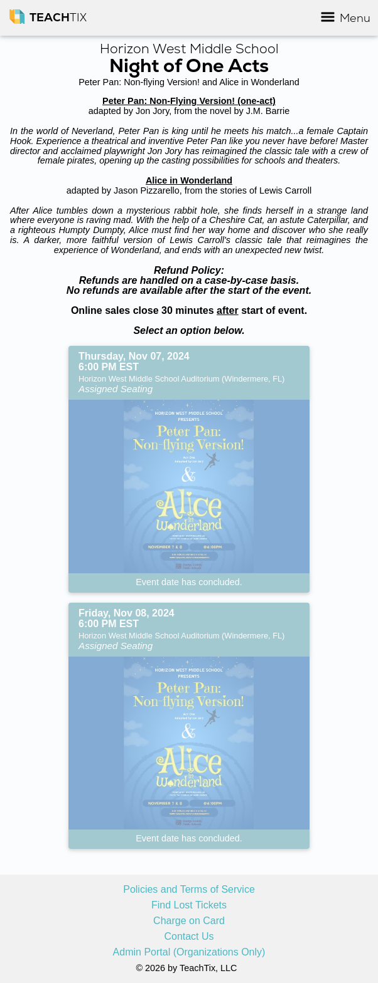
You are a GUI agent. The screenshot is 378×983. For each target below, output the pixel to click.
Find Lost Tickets (189, 905)
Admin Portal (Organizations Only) (189, 952)
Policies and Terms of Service (189, 890)
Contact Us (188, 937)
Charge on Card (189, 921)
